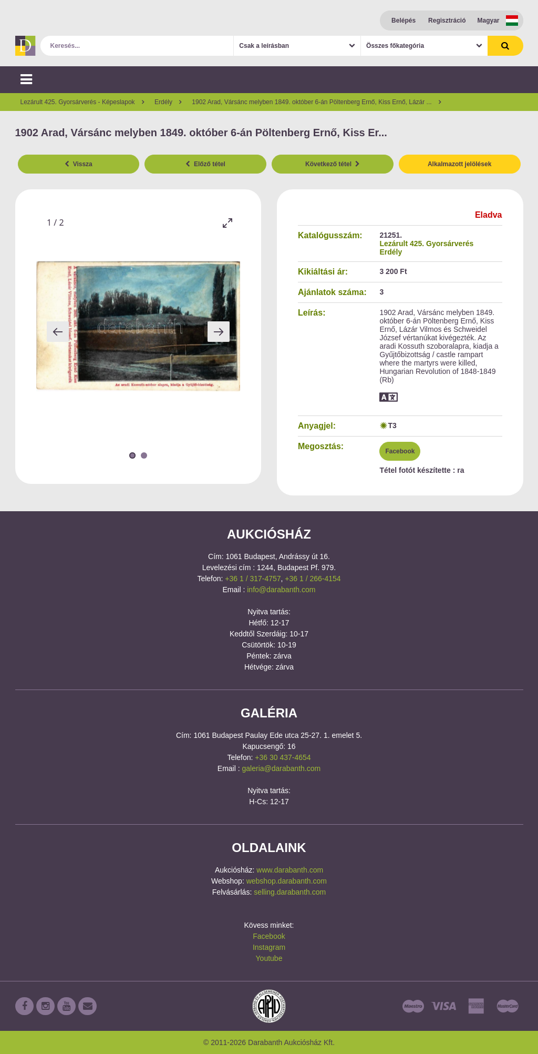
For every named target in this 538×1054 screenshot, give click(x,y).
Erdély (390, 252)
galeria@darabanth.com (281, 768)
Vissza (78, 164)
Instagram (269, 947)
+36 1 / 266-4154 (312, 578)
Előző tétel (205, 164)
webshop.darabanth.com (286, 881)
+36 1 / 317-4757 (253, 578)
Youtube (269, 958)
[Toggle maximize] (227, 222)
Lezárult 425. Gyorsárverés (426, 243)
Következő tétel (332, 164)
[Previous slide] (58, 331)
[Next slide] (219, 331)
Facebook (400, 451)
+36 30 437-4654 (283, 757)
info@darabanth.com (281, 589)
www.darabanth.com (289, 870)
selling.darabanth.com (290, 892)
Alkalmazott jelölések (459, 164)
